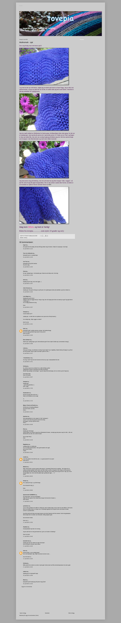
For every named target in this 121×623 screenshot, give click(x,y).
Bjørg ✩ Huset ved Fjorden (29, 405)
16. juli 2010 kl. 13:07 (28, 283)
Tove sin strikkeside (28, 253)
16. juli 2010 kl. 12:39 (28, 257)
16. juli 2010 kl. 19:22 (28, 412)
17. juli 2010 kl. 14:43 (28, 501)
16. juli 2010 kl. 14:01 (28, 324)
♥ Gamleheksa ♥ (27, 357)
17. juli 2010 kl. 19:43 (28, 567)
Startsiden (47, 613)
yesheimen (25, 506)
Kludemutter (26, 392)
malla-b (25, 571)
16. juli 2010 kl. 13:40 (28, 291)
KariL (24, 328)
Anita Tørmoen (26, 288)
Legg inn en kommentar (26, 586)
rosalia (24, 457)
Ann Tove (25, 261)
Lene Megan (26, 296)
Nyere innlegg (23, 613)
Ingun (24, 245)
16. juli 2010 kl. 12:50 (28, 266)
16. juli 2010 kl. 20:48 (28, 424)
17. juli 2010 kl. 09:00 (28, 490)
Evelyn (24, 480)
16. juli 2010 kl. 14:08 (28, 343)
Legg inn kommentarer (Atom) (31, 615)
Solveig (25, 366)
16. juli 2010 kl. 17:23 (28, 400)
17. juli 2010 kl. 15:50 (28, 522)
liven (24, 550)
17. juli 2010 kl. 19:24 (28, 558)
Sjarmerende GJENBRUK (29, 494)
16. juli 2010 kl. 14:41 (28, 361)
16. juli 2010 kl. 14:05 (28, 335)
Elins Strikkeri (26, 339)
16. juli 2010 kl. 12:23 (28, 248)
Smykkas (25, 526)
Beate (24, 579)
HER (49, 184)
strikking (25, 237)
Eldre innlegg (71, 613)
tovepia (21, 5)
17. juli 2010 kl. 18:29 (28, 546)
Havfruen (25, 416)
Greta (24, 271)
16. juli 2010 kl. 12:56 (28, 275)
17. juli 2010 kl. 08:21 (28, 462)
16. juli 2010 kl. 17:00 (28, 388)
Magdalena (25, 444)
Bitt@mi (25, 466)
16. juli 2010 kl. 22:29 (28, 440)
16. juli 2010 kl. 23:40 (28, 452)
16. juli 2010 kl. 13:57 (28, 307)
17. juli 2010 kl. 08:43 (28, 476)
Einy (24, 429)
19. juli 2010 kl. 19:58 (28, 575)
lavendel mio (26, 541)
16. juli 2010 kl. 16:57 (28, 377)
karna (24, 279)
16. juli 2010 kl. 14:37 (28, 353)
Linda (24, 348)
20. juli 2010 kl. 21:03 (28, 583)
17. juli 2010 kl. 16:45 (28, 536)
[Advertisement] (47, 599)
